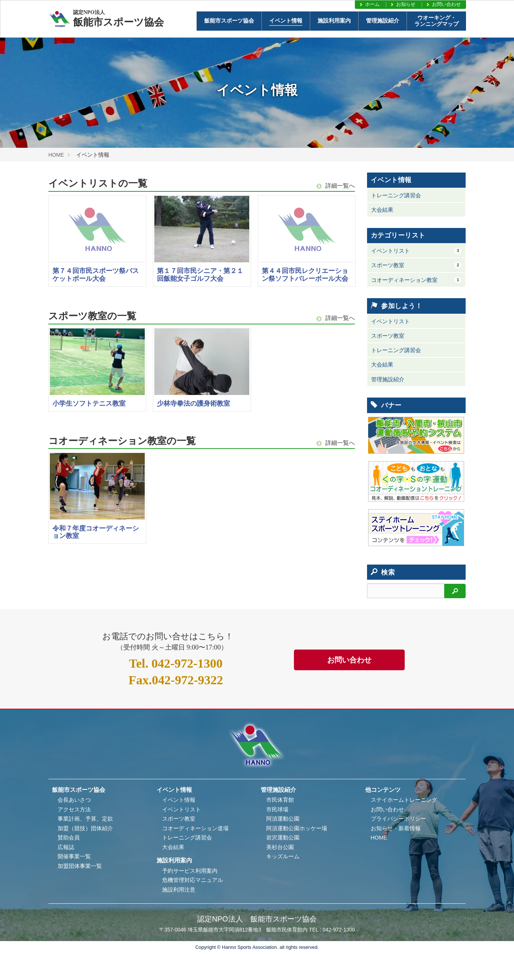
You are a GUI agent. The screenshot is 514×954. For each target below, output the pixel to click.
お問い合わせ (443, 4)
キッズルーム (282, 856)
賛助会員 (69, 837)
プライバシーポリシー (398, 818)
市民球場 (277, 809)
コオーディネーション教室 (416, 280)
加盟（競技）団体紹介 (85, 828)
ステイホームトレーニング (404, 800)
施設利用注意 (178, 889)
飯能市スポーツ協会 (229, 21)
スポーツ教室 (416, 265)
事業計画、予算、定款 (85, 818)
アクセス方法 (74, 809)
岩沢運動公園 (282, 837)
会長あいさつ (74, 800)
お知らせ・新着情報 (396, 828)
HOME (56, 155)
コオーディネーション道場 (195, 828)
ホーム (369, 4)
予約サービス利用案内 (189, 871)
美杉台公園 (280, 847)
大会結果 (382, 210)
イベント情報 (285, 21)
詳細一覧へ (335, 186)
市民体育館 (280, 800)
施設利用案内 (334, 21)
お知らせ (402, 4)
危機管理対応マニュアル (192, 880)
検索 (383, 572)
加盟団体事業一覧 (80, 866)
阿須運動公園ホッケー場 (296, 828)
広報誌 (66, 847)
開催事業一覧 (74, 856)
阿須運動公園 (282, 818)
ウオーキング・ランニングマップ (436, 21)
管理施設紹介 (382, 21)
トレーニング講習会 (396, 195)
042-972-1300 (176, 663)
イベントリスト (416, 251)
